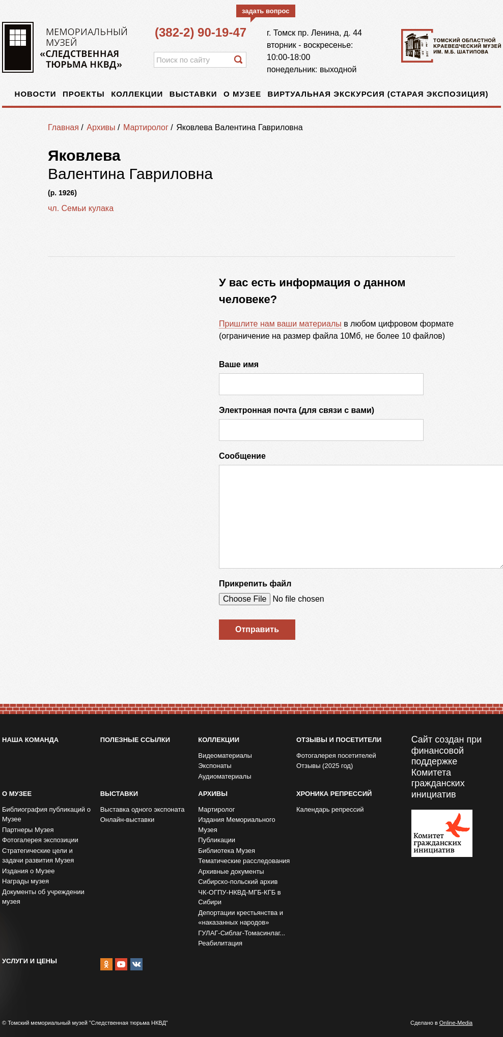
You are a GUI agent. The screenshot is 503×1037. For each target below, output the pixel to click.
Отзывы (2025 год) (324, 765)
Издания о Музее (28, 871)
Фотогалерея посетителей (336, 755)
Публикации (216, 840)
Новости (36, 94)
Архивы (101, 127)
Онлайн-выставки (127, 819)
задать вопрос (266, 11)
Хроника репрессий (334, 793)
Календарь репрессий (330, 809)
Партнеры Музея (28, 830)
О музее (242, 94)
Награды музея (25, 881)
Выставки (193, 94)
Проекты (84, 94)
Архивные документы (231, 871)
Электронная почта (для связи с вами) (296, 410)
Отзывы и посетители (338, 740)
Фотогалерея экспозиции (40, 840)
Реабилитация (220, 943)
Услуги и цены (29, 961)
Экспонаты (214, 765)
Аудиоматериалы (224, 776)
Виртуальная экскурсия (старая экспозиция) (378, 94)
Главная (63, 127)
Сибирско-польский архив (237, 881)
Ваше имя (239, 364)
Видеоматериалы (225, 755)
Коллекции (137, 94)
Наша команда (30, 740)
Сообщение (242, 456)
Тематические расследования (244, 861)
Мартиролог (146, 127)
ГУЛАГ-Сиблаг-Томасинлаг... (241, 933)
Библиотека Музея (226, 850)
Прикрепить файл (255, 583)
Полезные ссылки (135, 740)
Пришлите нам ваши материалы (280, 323)
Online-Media (455, 1023)
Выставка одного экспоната (142, 809)
